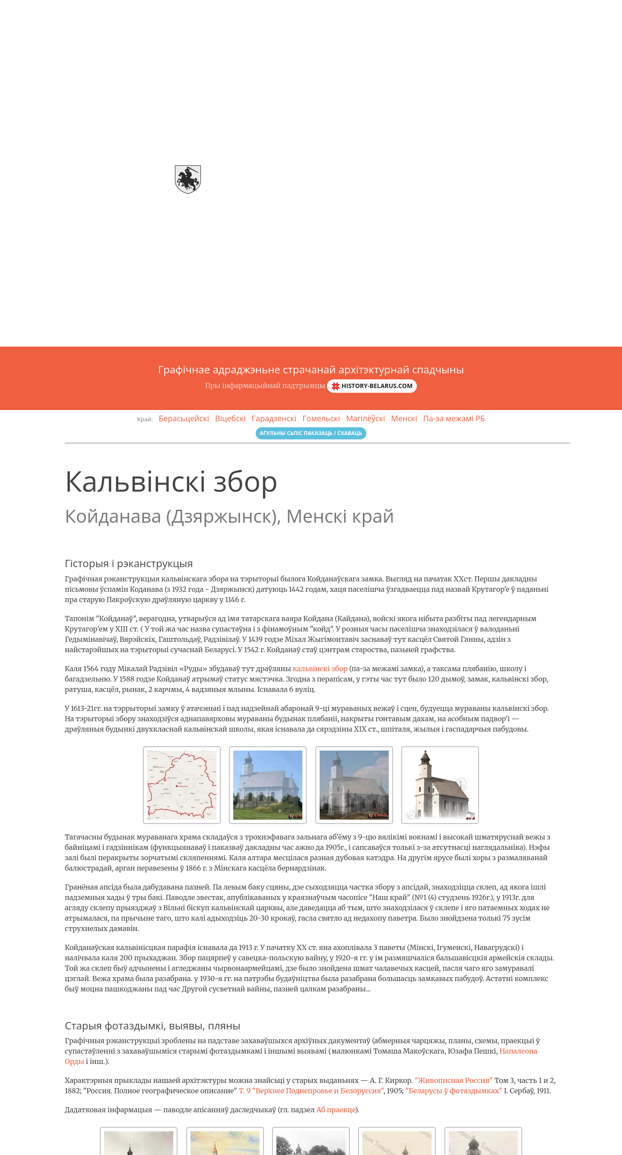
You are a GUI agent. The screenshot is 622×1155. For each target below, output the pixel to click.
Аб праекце (335, 1109)
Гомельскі (321, 418)
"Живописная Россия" (454, 1080)
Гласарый (529, 11)
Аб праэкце (443, 11)
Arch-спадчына (41, 11)
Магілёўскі (365, 418)
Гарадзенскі (274, 418)
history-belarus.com (372, 386)
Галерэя (487, 11)
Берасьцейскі (184, 418)
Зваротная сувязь (587, 11)
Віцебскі (230, 418)
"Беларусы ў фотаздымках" (453, 1090)
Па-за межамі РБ (454, 418)
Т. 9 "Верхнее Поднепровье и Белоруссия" (311, 1090)
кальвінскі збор (320, 668)
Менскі (404, 418)
